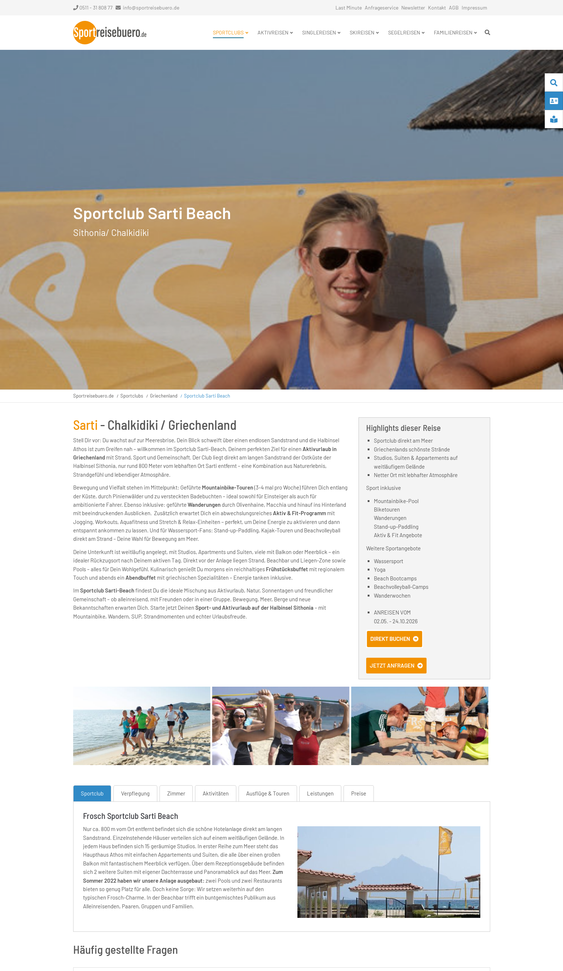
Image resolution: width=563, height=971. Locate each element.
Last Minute (348, 7)
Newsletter (413, 7)
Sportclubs (131, 396)
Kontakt (437, 7)
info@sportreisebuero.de (151, 7)
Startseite (109, 32)
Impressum (474, 7)
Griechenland (163, 396)
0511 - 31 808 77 (93, 7)
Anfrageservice (381, 7)
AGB (454, 7)
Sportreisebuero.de (93, 396)
